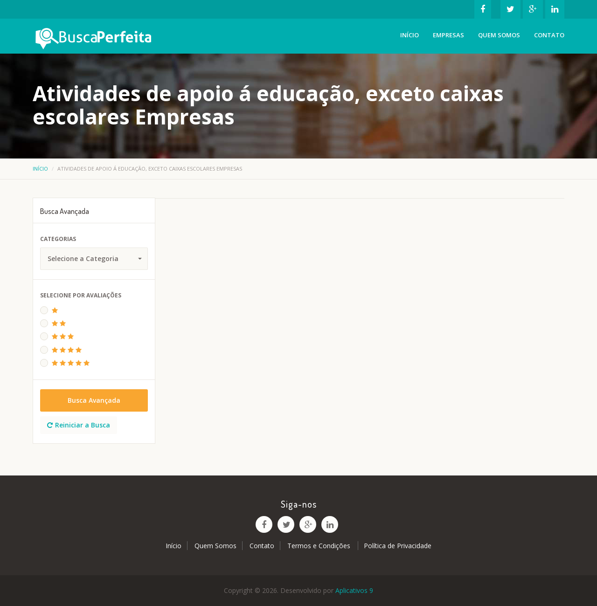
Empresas (448, 35)
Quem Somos (499, 35)
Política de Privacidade (397, 545)
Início (409, 35)
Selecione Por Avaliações (80, 295)
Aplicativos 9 (354, 590)
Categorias (58, 239)
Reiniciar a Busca (78, 424)
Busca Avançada (94, 400)
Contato (549, 35)
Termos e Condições (319, 545)
